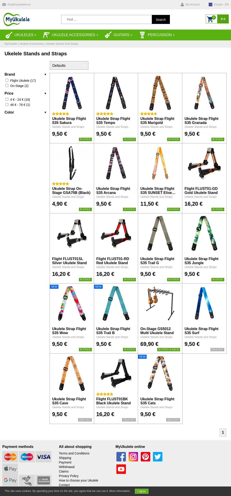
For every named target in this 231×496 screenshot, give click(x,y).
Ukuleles (19, 35)
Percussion (155, 35)
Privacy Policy (69, 476)
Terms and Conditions (74, 453)
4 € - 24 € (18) (20, 99)
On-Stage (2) (19, 86)
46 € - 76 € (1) (20, 105)
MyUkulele (11, 43)
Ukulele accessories (69, 35)
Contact (64, 485)
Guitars (117, 35)
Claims (64, 471)
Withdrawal (66, 467)
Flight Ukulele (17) (23, 80)
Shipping (65, 458)
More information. (119, 491)
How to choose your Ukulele (78, 480)
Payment (65, 462)
